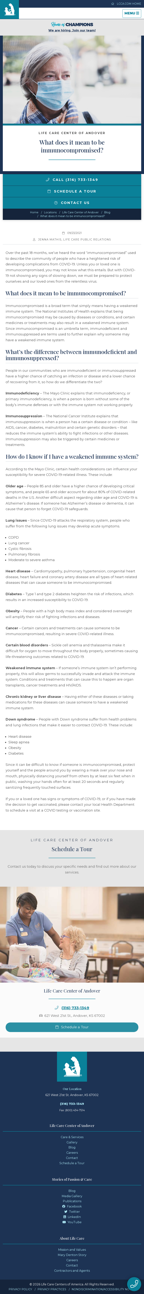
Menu (132, 14)
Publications (72, 1201)
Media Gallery (72, 1196)
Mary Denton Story (72, 1255)
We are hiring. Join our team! (72, 27)
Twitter (72, 1211)
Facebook (72, 1206)
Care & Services (72, 1137)
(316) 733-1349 (75, 1019)
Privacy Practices (52, 1289)
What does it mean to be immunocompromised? (72, 216)
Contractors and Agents (72, 1270)
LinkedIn (72, 1217)
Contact (72, 1158)
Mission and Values (72, 1249)
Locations (50, 212)
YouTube (72, 1222)
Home (34, 212)
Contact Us (72, 203)
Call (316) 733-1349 (72, 180)
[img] (47, 179)
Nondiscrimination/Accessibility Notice (104, 1289)
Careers (72, 1152)
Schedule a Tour (72, 191)
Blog (107, 212)
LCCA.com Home (126, 3)
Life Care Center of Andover (80, 212)
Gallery (72, 1142)
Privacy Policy (20, 1289)
